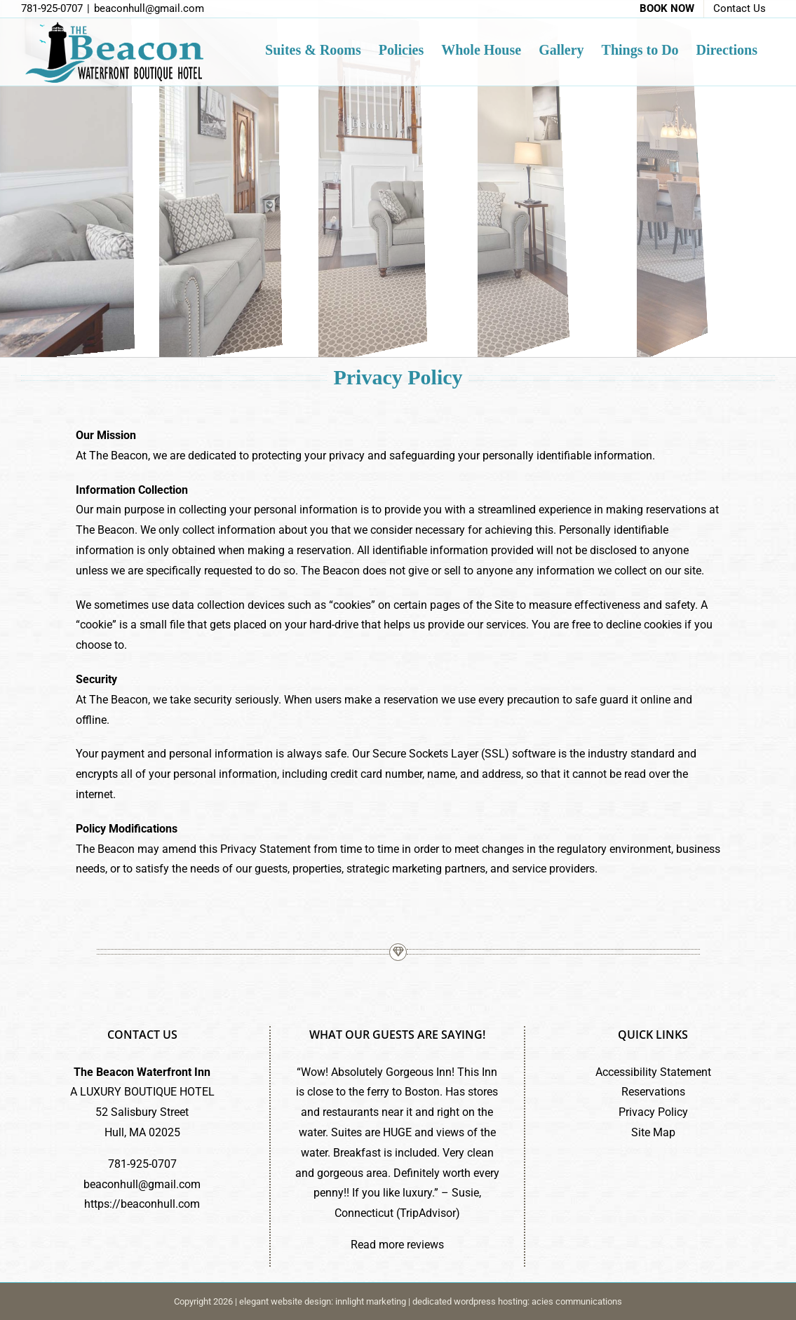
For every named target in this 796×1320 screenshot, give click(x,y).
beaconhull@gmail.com (149, 8)
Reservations (653, 1091)
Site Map (653, 1132)
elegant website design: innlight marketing (322, 1301)
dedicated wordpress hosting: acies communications (517, 1301)
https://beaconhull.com (142, 1204)
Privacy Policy (653, 1112)
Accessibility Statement (653, 1071)
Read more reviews (397, 1244)
